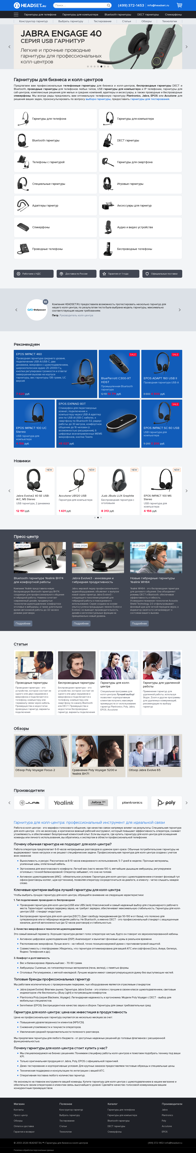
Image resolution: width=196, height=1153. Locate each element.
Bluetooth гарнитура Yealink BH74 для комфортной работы (38, 580)
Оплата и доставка (24, 1126)
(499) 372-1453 (131, 5)
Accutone (167, 1126)
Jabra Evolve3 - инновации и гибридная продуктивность (93, 580)
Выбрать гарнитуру (70, 21)
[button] (9, 46)
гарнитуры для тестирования (149, 99)
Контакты (19, 1109)
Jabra (165, 1109)
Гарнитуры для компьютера (80, 14)
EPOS (165, 1131)
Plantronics (167, 1115)
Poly (164, 1120)
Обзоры (146, 21)
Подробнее (23, 623)
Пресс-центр (26, 536)
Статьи (126, 21)
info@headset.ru (158, 5)
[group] (29, 803)
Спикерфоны (173, 14)
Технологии (169, 21)
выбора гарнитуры (98, 99)
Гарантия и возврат (24, 1131)
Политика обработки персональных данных (34, 1150)
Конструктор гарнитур (33, 21)
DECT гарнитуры (148, 14)
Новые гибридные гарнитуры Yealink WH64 (152, 580)
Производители (29, 790)
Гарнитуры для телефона (40, 14)
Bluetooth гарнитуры (118, 14)
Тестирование (102, 21)
